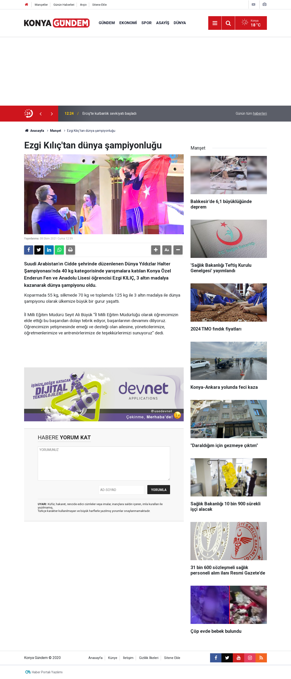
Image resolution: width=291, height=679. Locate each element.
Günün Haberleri (63, 4)
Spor (146, 22)
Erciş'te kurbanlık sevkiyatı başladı (109, 113)
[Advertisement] (145, 71)
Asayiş (162, 22)
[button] (155, 249)
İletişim (128, 658)
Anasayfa (34, 130)
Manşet (55, 130)
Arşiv (83, 4)
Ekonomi (128, 22)
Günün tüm (251, 113)
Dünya (180, 22)
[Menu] (215, 23)
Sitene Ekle (99, 4)
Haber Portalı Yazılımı (47, 672)
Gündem (107, 22)
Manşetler (41, 4)
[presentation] (40, 113)
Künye (112, 658)
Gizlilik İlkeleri (148, 658)
